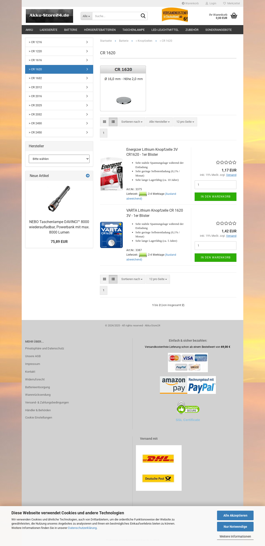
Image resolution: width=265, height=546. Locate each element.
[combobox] (132, 121)
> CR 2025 (35, 105)
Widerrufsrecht (35, 379)
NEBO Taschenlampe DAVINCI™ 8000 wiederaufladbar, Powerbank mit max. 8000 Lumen (59, 227)
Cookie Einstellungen (38, 417)
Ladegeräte (48, 29)
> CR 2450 (35, 132)
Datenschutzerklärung (82, 528)
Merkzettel (231, 3)
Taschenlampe (133, 29)
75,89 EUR (59, 241)
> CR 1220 (35, 51)
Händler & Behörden (38, 410)
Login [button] (211, 3)
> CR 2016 (35, 96)
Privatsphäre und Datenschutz (44, 348)
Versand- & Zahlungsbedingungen (47, 402)
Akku (29, 29)
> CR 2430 (35, 123)
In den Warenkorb (216, 196)
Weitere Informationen (235, 536)
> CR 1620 (35, 69)
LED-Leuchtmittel (165, 29)
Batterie (70, 29)
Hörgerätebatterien (100, 29)
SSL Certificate (188, 420)
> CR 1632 (35, 78)
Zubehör (192, 29)
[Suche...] (86, 16)
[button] (104, 121)
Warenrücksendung (37, 394)
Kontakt (30, 371)
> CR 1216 (35, 42)
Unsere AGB (33, 356)
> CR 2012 (35, 87)
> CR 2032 (35, 114)
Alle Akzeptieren (235, 515)
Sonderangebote (218, 29)
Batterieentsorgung (37, 387)
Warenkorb (190, 3)
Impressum (32, 364)
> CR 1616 (35, 60)
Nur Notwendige (235, 526)
